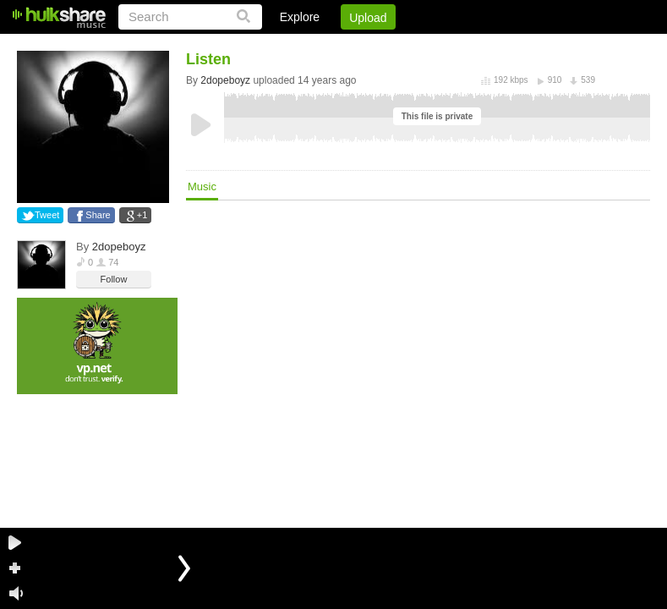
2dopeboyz (119, 246)
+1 (142, 215)
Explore (300, 17)
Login (301, 46)
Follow (114, 279)
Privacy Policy (556, 46)
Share (97, 215)
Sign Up (362, 46)
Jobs (421, 46)
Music (202, 186)
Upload (367, 18)
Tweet (47, 215)
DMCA (476, 46)
